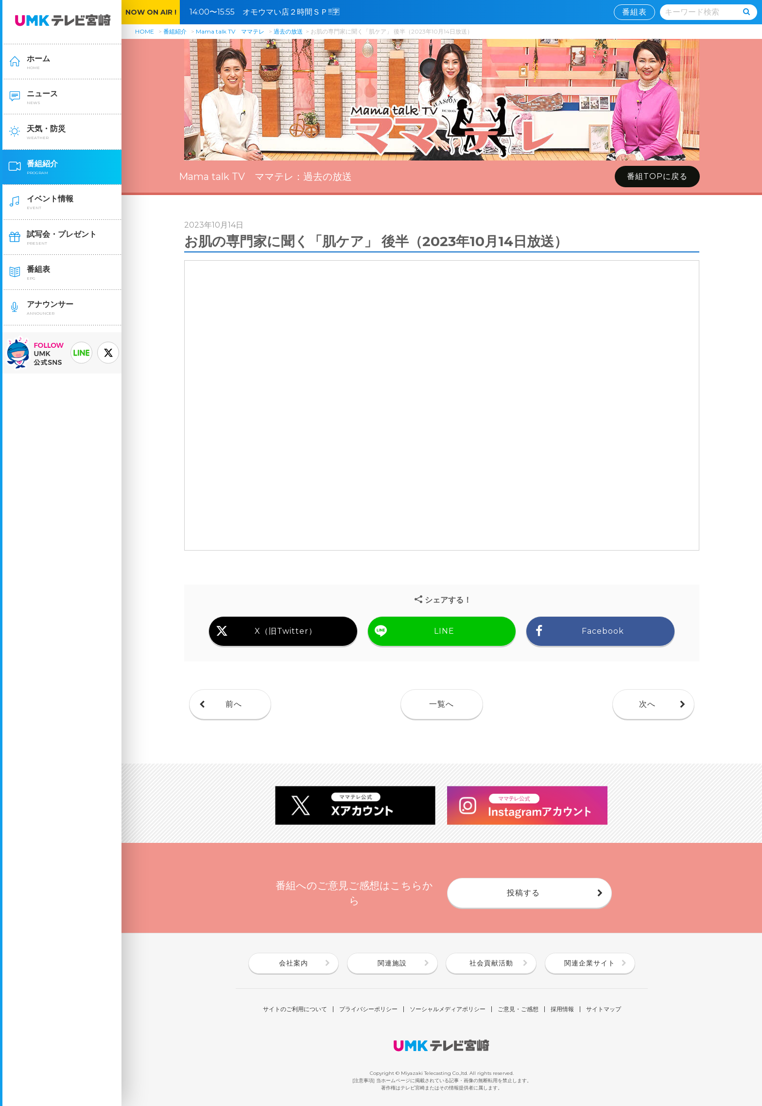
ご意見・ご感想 (518, 1009)
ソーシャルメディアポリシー (447, 1009)
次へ (647, 704)
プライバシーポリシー (368, 1009)
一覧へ (441, 704)
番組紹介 (175, 31)
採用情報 (562, 1009)
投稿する (523, 892)
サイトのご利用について (295, 1009)
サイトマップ (603, 1009)
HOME (144, 31)
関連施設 (392, 963)
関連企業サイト (589, 963)
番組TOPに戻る (657, 176)
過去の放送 (288, 31)
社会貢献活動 (491, 963)
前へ (233, 704)
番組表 (634, 12)
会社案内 (293, 963)
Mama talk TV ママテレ (230, 31)
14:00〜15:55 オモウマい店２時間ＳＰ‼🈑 (268, 12)
